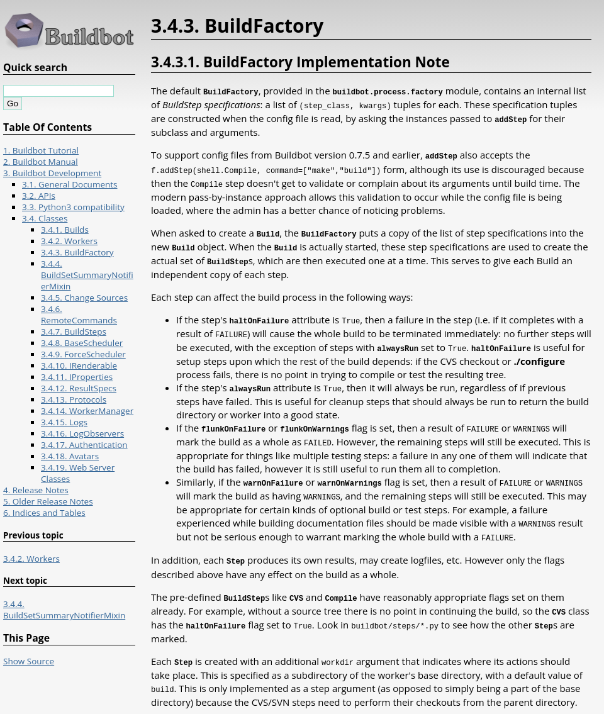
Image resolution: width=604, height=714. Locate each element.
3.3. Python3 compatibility (73, 207)
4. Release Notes (36, 490)
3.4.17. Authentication (84, 444)
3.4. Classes (44, 218)
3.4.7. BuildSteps (73, 331)
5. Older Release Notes (48, 501)
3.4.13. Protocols (73, 399)
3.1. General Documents (70, 184)
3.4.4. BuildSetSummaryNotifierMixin (87, 275)
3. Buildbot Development (52, 173)
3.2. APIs (38, 195)
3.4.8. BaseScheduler (82, 343)
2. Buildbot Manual (40, 161)
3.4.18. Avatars (70, 456)
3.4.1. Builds (65, 229)
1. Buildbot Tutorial (41, 150)
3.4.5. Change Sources (84, 297)
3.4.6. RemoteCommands (79, 314)
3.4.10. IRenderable (79, 365)
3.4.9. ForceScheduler (83, 354)
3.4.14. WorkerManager (87, 410)
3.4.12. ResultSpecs (78, 388)
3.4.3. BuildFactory (77, 252)
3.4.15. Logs (64, 422)
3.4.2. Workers (69, 241)
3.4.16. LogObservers (82, 433)
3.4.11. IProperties (77, 376)
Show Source (28, 661)
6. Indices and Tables (44, 512)
